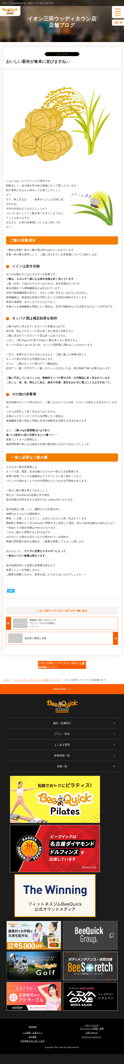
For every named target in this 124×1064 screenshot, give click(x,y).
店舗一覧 (118, 22)
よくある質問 (62, 744)
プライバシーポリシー (92, 1037)
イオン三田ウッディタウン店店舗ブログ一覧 (37, 680)
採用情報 (33, 1027)
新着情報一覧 (62, 755)
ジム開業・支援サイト (33, 1033)
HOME (6, 680)
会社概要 (33, 1037)
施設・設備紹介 (62, 723)
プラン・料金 (62, 733)
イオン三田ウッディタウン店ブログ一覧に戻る (62, 610)
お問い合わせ (92, 1033)
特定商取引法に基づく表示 (33, 1041)
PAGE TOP (62, 689)
